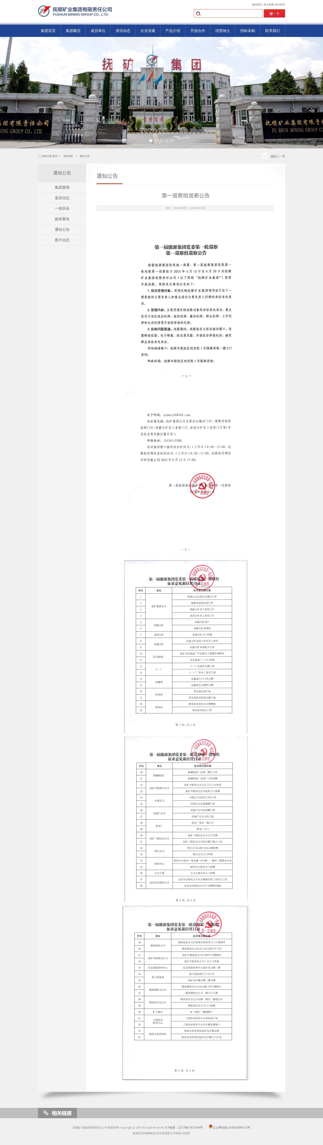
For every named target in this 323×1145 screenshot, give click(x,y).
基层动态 (62, 198)
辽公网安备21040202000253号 (229, 1127)
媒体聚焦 (62, 219)
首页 (55, 156)
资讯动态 (68, 156)
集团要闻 (62, 187)
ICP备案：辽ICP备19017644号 (184, 1127)
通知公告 (85, 156)
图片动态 (62, 240)
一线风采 (62, 208)
